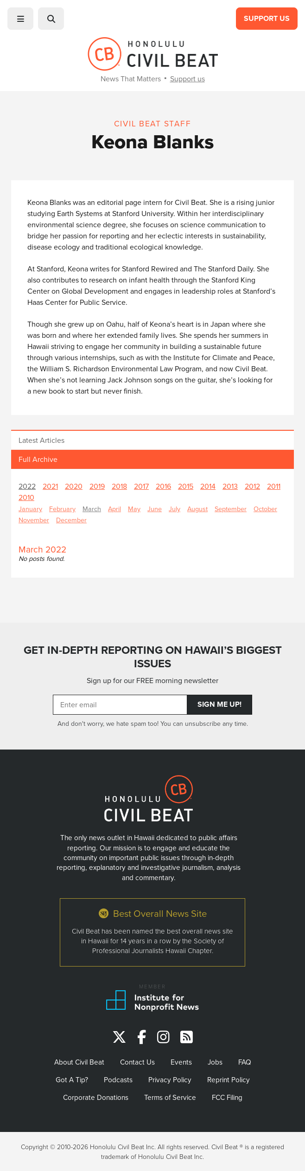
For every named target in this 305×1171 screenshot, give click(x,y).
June (154, 508)
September (231, 508)
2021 (50, 486)
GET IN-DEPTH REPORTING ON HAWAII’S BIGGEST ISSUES (153, 657)
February (62, 508)
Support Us (267, 18)
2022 (27, 486)
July (174, 508)
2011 (273, 486)
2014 (208, 486)
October (265, 508)
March (92, 508)
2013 (230, 486)
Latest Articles (41, 440)
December (71, 520)
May (134, 508)
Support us (187, 78)
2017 (141, 486)
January (30, 508)
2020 (74, 486)
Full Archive (38, 459)
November (34, 520)
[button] (20, 18)
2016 (163, 486)
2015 (185, 486)
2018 (119, 486)
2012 (252, 486)
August (197, 508)
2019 (97, 486)
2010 (26, 497)
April (114, 508)
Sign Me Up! (219, 704)
